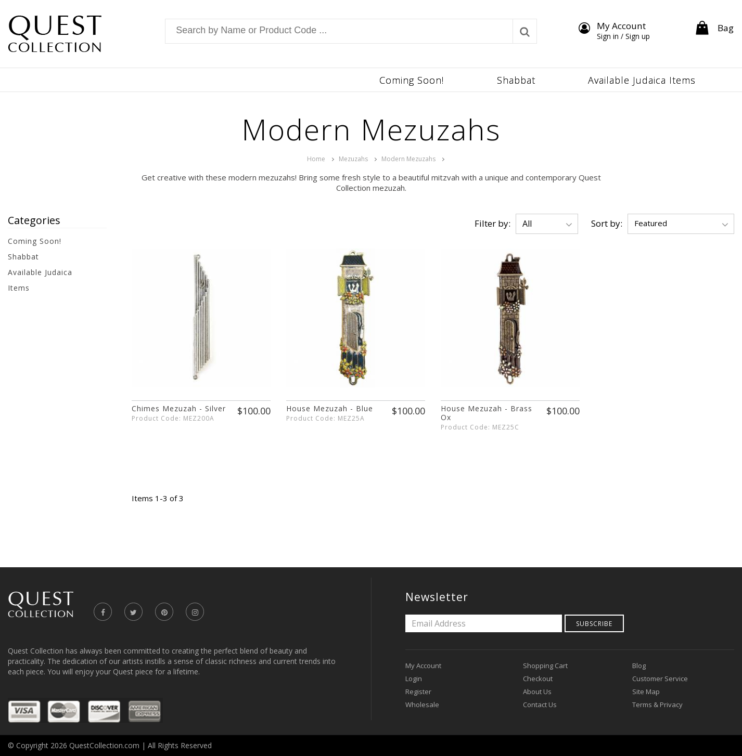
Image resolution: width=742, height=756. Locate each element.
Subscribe (594, 623)
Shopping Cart (545, 665)
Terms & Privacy (657, 704)
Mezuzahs (353, 158)
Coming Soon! (34, 241)
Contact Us (540, 704)
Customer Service (660, 678)
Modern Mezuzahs (408, 158)
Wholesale (422, 704)
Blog (639, 665)
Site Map (646, 691)
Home (316, 158)
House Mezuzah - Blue (329, 408)
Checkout (538, 678)
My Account (423, 665)
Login (413, 678)
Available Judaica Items (40, 280)
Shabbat (23, 257)
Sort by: (606, 223)
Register (418, 691)
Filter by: (492, 223)
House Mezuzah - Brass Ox (486, 412)
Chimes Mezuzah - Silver (179, 408)
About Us (537, 691)
